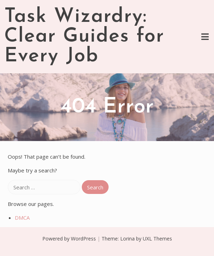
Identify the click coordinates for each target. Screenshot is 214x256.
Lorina (127, 238)
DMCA (22, 217)
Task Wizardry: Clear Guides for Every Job (84, 36)
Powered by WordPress (69, 238)
